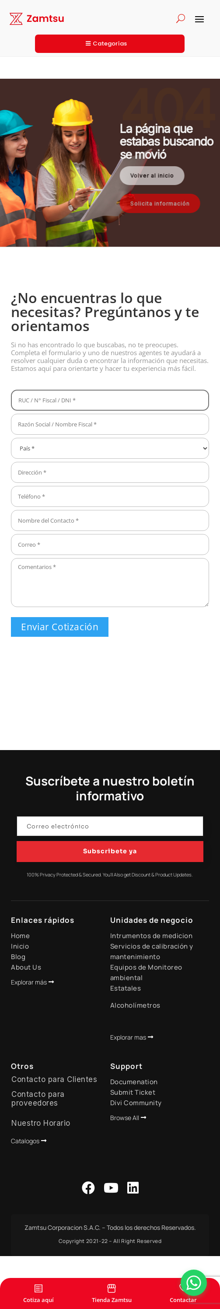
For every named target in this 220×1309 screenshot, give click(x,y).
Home (20, 935)
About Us (26, 967)
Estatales (125, 988)
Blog (18, 956)
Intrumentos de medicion (151, 935)
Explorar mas (128, 1037)
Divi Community (136, 1102)
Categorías (110, 43)
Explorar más (29, 982)
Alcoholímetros (135, 1005)
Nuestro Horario (40, 1123)
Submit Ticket (133, 1092)
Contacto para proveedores (38, 1098)
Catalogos (25, 1141)
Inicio (20, 946)
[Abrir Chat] (194, 1283)
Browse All (124, 1118)
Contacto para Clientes (54, 1079)
